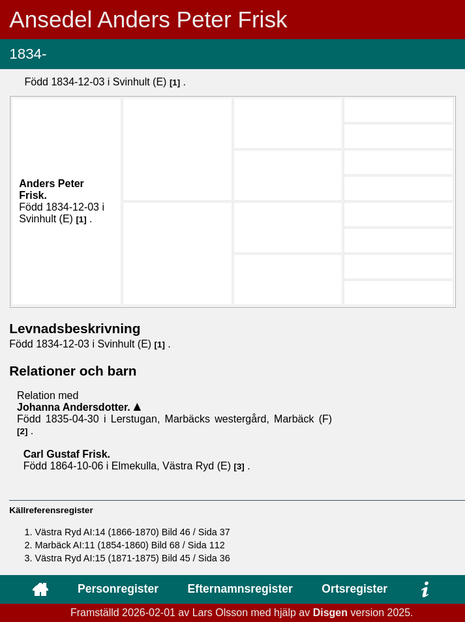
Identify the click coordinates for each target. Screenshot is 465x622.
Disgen (330, 612)
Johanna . (75, 407)
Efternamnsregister (240, 588)
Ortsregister (354, 588)
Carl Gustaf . (66, 454)
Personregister (118, 588)
